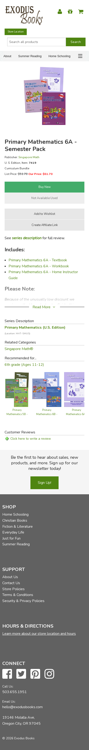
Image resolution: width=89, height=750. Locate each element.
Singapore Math (28, 157)
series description (27, 238)
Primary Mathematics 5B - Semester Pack (17, 414)
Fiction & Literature (17, 526)
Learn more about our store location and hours (39, 633)
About (7, 56)
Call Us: (7, 686)
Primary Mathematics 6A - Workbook (39, 266)
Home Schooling (59, 56)
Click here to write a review (30, 438)
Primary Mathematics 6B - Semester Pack (46, 414)
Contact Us (11, 583)
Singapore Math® (19, 348)
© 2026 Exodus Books (18, 738)
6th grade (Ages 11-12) (24, 364)
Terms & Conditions (17, 594)
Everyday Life (13, 532)
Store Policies (13, 589)
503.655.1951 (14, 691)
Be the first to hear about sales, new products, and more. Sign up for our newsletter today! (44, 463)
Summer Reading (30, 56)
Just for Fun (11, 538)
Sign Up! (44, 482)
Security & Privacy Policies (23, 600)
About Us (10, 577)
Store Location (16, 31)
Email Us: (8, 701)
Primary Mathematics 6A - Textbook (38, 260)
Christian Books (14, 520)
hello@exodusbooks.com (22, 707)
